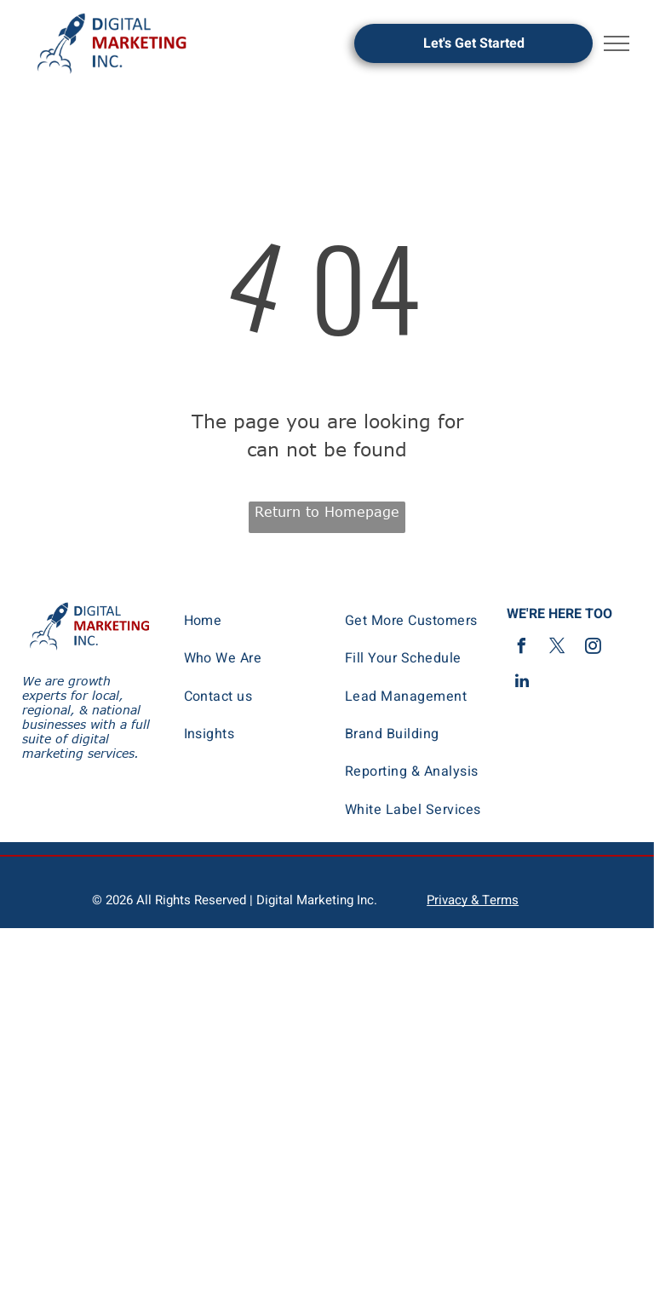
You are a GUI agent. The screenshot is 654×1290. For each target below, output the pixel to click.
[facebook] (522, 648)
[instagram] (593, 648)
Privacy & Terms (473, 900)
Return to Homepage (327, 511)
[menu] (616, 43)
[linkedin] (522, 683)
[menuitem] (253, 620)
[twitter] (557, 648)
